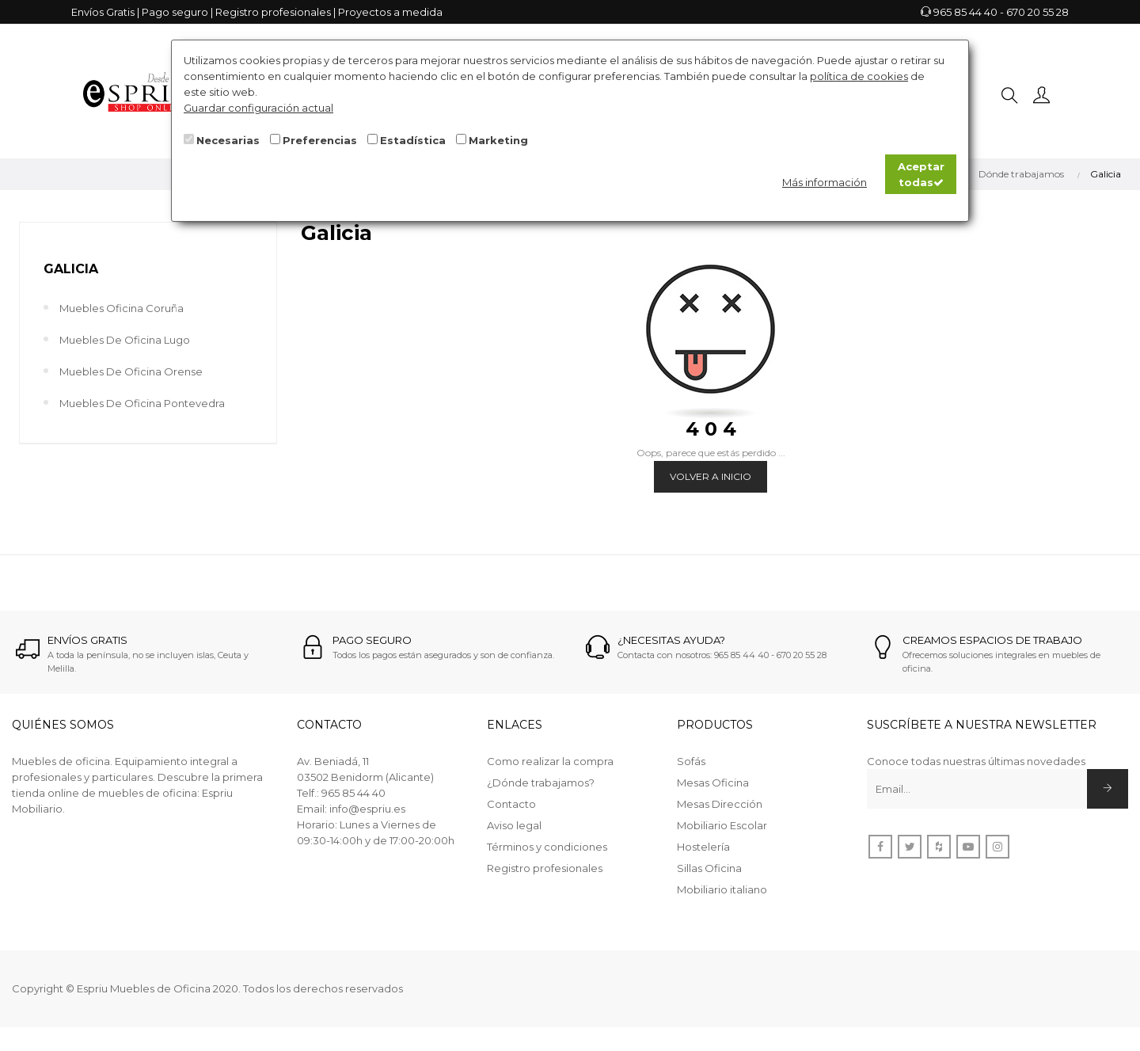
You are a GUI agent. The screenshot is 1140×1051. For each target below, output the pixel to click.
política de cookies (859, 76)
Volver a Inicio (710, 476)
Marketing (498, 140)
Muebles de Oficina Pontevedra (142, 403)
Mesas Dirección (719, 804)
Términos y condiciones (547, 846)
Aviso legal (514, 825)
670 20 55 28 (1037, 12)
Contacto (511, 804)
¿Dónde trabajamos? (541, 782)
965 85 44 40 (965, 12)
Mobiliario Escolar (722, 825)
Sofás (691, 761)
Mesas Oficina (713, 782)
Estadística (413, 140)
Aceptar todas (921, 174)
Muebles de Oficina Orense (131, 371)
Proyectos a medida (390, 12)
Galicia (71, 268)
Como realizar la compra (550, 761)
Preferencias (320, 140)
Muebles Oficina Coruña (121, 308)
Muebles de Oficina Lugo (124, 339)
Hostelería (703, 846)
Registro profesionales (273, 12)
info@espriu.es (367, 808)
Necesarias (228, 140)
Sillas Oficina (709, 868)
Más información (824, 182)
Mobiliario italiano (722, 889)
